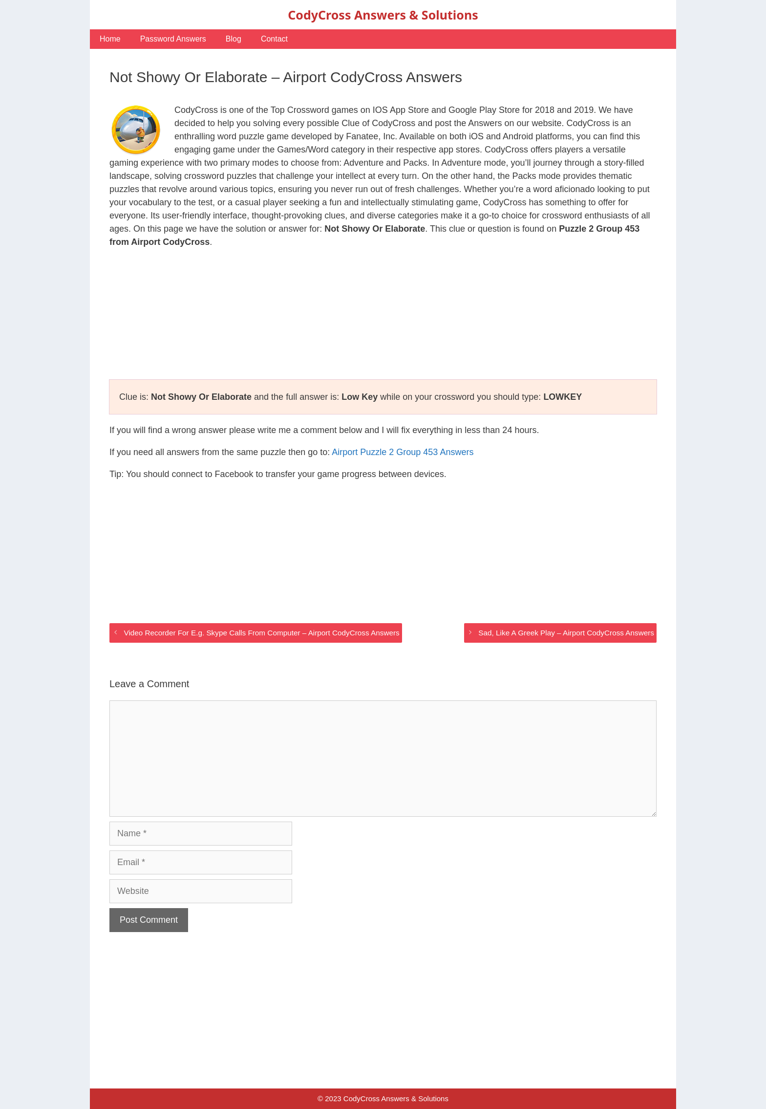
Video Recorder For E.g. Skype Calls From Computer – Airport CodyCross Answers (261, 633)
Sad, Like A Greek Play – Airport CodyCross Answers (566, 633)
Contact (274, 39)
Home (110, 39)
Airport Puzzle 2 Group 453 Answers (402, 452)
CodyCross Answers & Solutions (383, 14)
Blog (233, 39)
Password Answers (173, 39)
